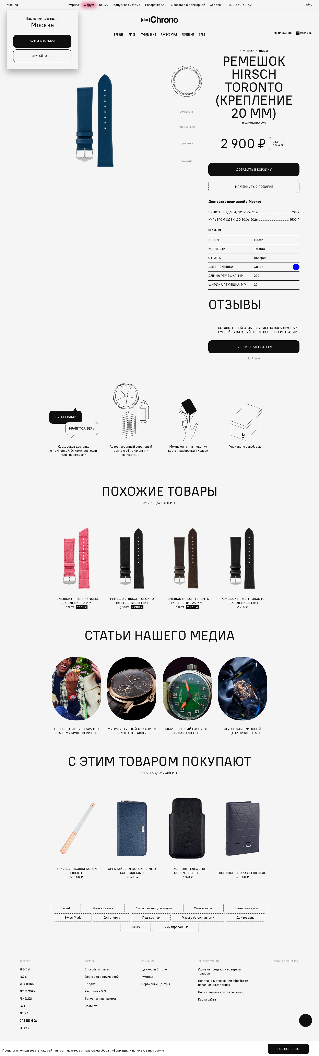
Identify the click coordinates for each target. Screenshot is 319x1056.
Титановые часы (246, 908)
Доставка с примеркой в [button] (234, 202)
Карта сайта (207, 999)
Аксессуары (169, 34)
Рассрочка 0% (155, 5)
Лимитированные (175, 927)
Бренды (119, 34)
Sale (202, 34)
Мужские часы (103, 908)
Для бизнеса (28, 1020)
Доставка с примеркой (188, 5)
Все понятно (288, 1049)
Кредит (90, 984)
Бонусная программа (100, 998)
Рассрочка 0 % (96, 991)
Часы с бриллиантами (198, 917)
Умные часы (203, 908)
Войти (308, 5)
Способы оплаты (97, 969)
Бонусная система (126, 5)
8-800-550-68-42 (239, 5)
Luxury (135, 927)
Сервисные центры (155, 984)
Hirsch (258, 240)
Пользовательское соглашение (220, 992)
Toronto (259, 249)
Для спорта (112, 917)
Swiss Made (72, 917)
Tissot (65, 908)
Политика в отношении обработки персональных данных (223, 983)
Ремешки (188, 34)
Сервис (215, 5)
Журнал (73, 5)
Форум (89, 5)
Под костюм (151, 917)
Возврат (91, 1006)
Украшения (148, 34)
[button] (14, 5)
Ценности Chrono (154, 969)
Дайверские (245, 917)
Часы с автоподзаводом (154, 908)
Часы (132, 34)
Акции (103, 5)
